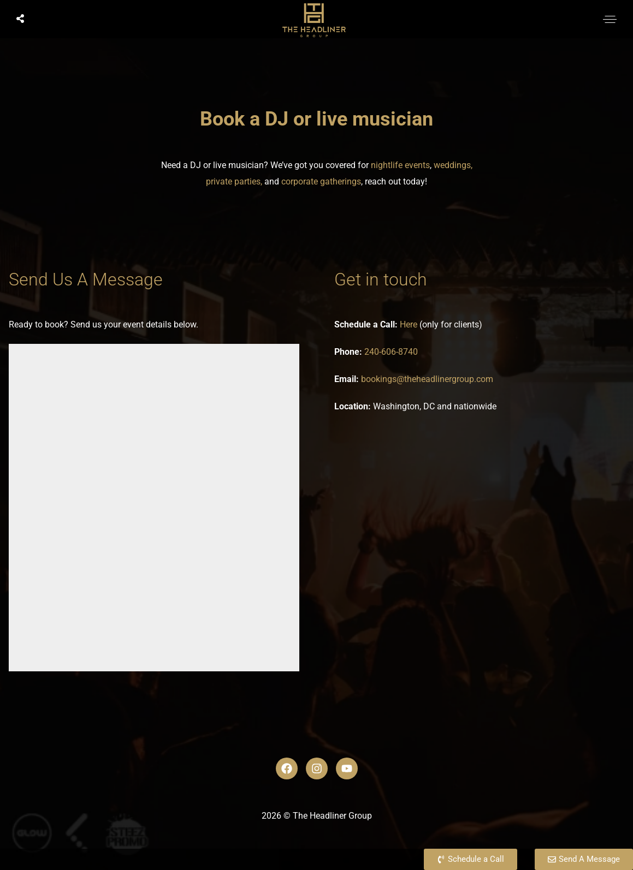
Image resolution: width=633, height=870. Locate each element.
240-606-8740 (391, 352)
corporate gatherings (321, 181)
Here (408, 324)
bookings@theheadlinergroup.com (427, 379)
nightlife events (400, 165)
